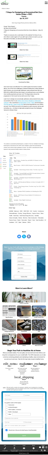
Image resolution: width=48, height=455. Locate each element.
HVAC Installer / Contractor (14, 410)
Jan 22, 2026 (11, 174)
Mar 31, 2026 (11, 161)
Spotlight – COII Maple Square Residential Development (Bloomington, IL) (27, 178)
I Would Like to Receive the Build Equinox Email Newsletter (22, 431)
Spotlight (5, 166)
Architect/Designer (12, 407)
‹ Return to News (5, 8)
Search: (17, 155)
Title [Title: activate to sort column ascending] (15, 158)
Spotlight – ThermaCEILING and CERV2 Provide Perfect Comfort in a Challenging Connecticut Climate (29, 174)
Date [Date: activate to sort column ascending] (11, 158)
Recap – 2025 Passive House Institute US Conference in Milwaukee (27, 196)
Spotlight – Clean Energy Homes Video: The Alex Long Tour (28, 169)
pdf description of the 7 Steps (27, 103)
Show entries (14, 153)
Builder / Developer (13, 412)
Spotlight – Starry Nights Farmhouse (22, 200)
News (4, 158)
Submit (24, 436)
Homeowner (11, 405)
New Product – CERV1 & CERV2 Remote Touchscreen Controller (29, 165)
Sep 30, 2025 (11, 200)
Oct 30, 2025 (11, 191)
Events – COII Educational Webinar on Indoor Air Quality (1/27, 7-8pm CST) (29, 183)
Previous (12, 205)
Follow (43, 445)
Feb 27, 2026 (11, 165)
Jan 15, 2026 (11, 178)
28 (23, 205)
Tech (4, 168)
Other (9, 414)
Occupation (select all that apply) (13, 403)
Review (4, 164)
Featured (5, 162)
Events (4, 160)
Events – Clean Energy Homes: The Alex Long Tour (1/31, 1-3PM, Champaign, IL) (29, 187)
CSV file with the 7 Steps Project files (13, 104)
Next (26, 205)
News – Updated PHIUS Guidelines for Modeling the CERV (28, 191)
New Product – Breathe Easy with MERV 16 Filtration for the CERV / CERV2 (28, 161)
